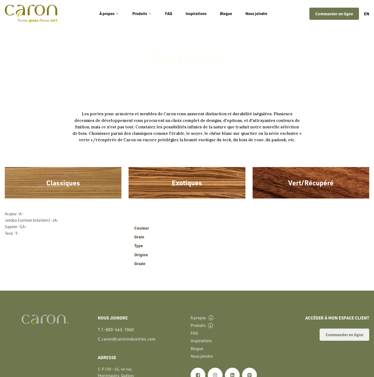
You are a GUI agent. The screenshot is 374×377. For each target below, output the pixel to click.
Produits (142, 13)
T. (116, 329)
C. (127, 338)
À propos (109, 13)
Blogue (226, 13)
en (366, 13)
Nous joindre (256, 13)
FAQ (168, 13)
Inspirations (196, 13)
